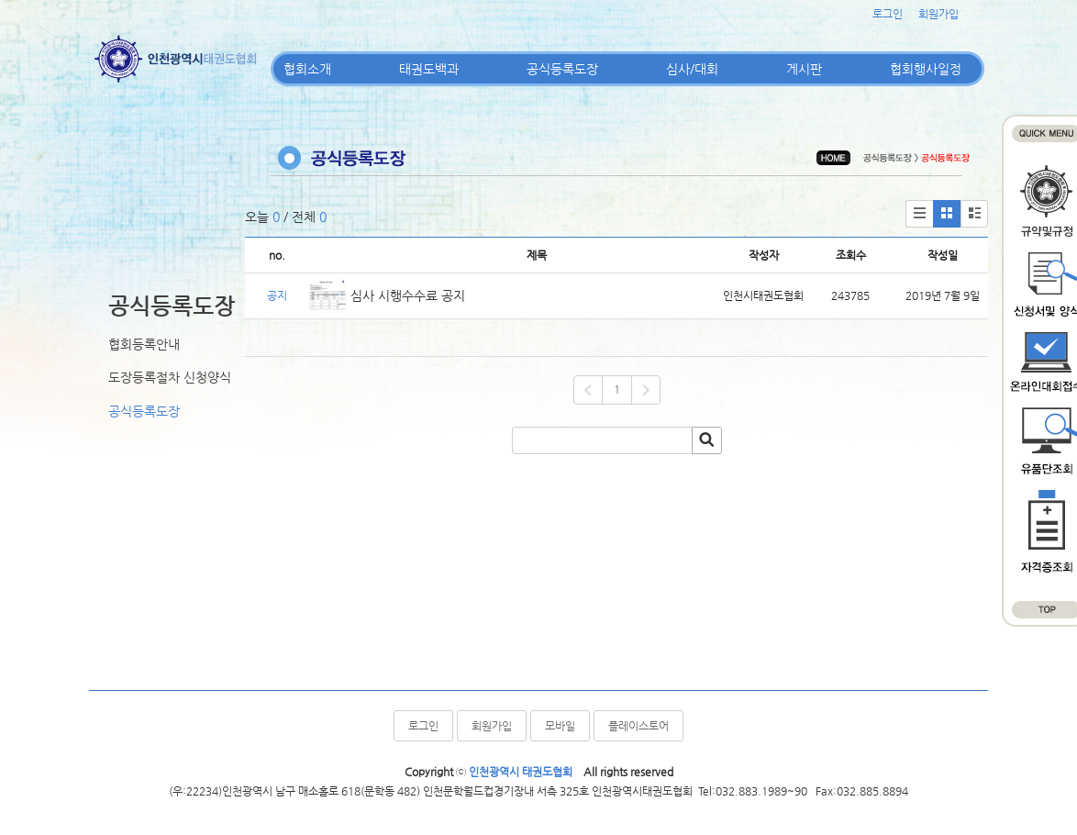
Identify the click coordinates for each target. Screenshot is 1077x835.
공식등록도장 (562, 68)
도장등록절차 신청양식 (169, 377)
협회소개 (307, 68)
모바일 (560, 725)
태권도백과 (429, 68)
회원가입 (938, 13)
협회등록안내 (144, 344)
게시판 (804, 68)
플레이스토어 (638, 725)
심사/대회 (692, 68)
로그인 (887, 13)
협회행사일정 (925, 68)
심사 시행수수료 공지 (407, 295)
